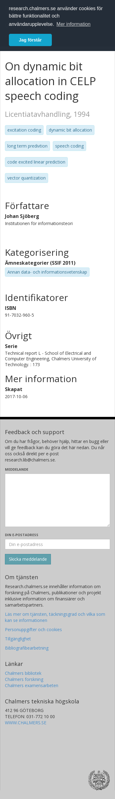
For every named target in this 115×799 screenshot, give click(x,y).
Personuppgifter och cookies (33, 629)
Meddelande (16, 469)
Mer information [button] (73, 24)
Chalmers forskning (24, 679)
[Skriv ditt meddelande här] (57, 500)
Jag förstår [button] (30, 40)
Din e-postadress (21, 534)
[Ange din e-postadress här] (57, 544)
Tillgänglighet (18, 639)
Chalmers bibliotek (23, 673)
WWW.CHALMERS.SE (25, 723)
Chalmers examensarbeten (31, 685)
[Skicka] (28, 559)
